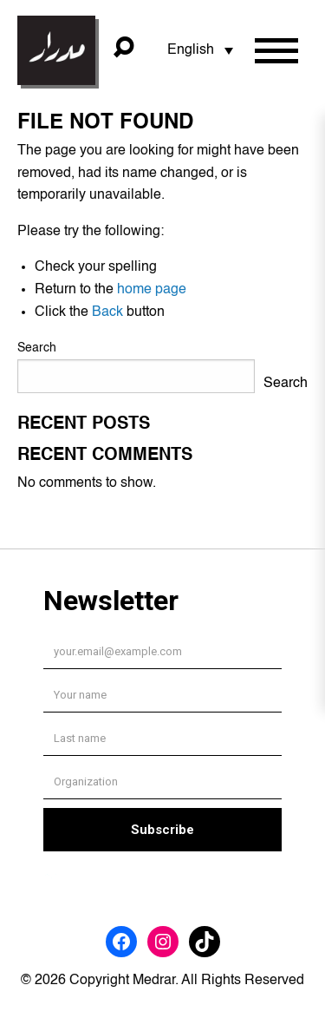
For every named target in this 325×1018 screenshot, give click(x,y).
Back (107, 312)
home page (151, 290)
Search (36, 348)
